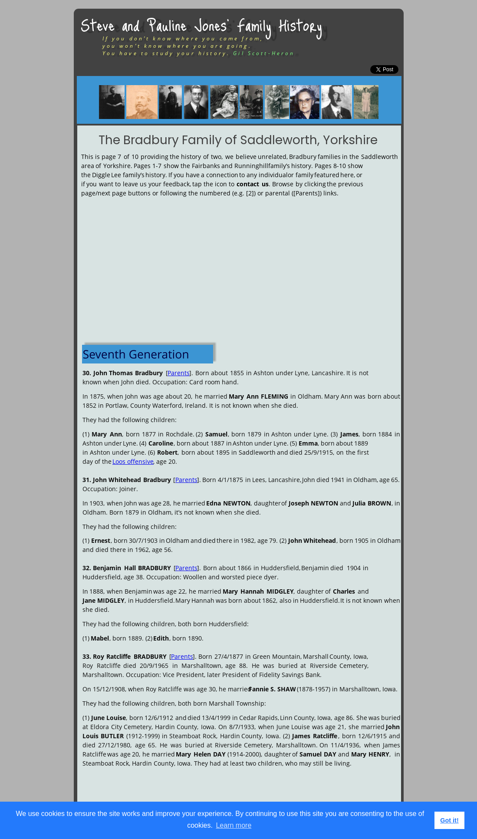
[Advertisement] (241, 267)
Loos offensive (133, 461)
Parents (179, 373)
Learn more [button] (233, 825)
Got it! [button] (449, 820)
